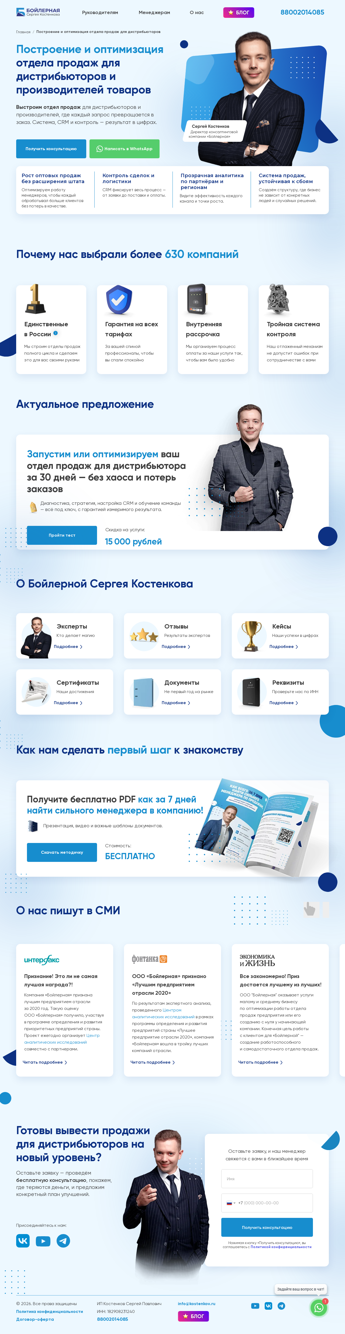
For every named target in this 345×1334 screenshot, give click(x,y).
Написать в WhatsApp (129, 148)
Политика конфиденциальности (49, 1311)
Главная (23, 32)
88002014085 (112, 1319)
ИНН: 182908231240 (116, 1311)
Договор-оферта (35, 1319)
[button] (51, 148)
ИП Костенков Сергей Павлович (129, 1303)
